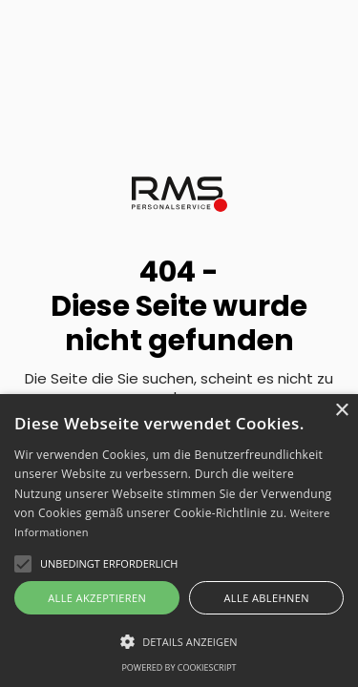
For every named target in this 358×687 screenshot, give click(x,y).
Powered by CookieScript (178, 667)
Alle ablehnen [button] (266, 598)
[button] (179, 642)
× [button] (341, 411)
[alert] (179, 540)
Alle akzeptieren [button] (97, 598)
